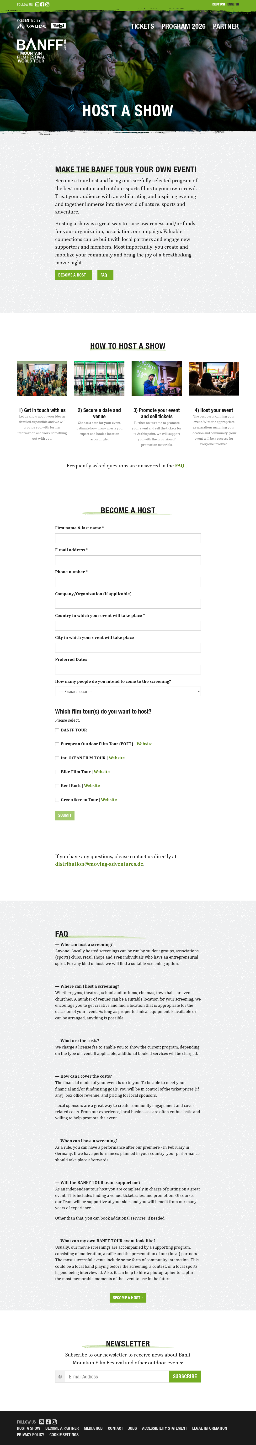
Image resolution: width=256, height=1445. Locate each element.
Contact (115, 1428)
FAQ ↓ (105, 274)
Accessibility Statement (164, 1428)
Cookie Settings (64, 1434)
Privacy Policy (30, 1434)
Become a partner (62, 1428)
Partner (226, 26)
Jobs (132, 1428)
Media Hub (93, 1428)
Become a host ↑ (128, 1297)
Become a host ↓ (73, 274)
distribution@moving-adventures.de (99, 864)
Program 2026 (183, 26)
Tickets (142, 26)
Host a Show (28, 1428)
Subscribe (185, 1376)
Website (145, 744)
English (233, 4)
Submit (64, 815)
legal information (209, 1428)
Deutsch (218, 4)
